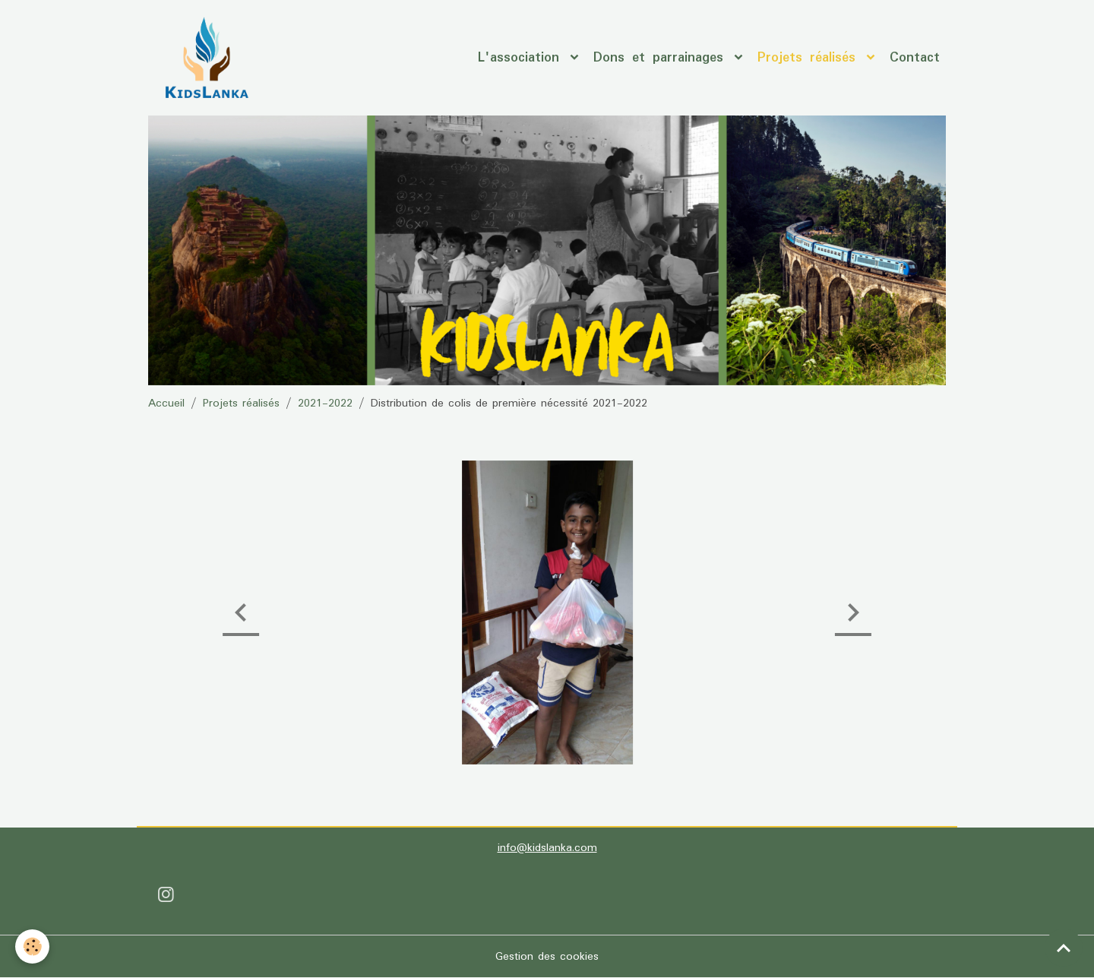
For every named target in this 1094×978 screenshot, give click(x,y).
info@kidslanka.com (547, 848)
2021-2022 (325, 403)
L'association (522, 57)
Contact (915, 57)
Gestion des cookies (547, 957)
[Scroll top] (1064, 948)
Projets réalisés (810, 57)
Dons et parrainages (662, 57)
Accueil (166, 403)
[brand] (209, 57)
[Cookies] (32, 946)
